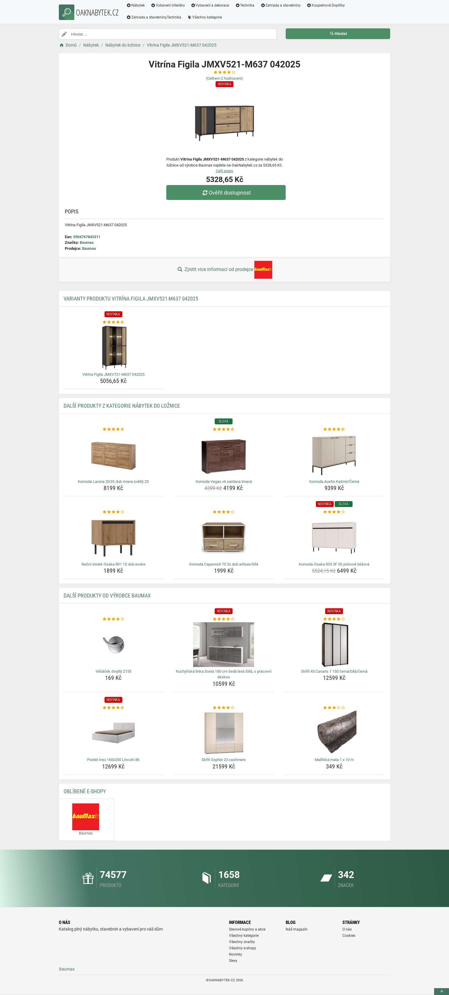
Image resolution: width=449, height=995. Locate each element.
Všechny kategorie (204, 17)
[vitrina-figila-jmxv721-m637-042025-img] (113, 347)
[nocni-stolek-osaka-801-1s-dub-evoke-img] (113, 537)
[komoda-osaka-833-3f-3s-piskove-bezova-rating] (334, 512)
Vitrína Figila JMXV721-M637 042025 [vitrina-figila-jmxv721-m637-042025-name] (113, 374)
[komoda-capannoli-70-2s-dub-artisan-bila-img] (223, 537)
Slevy (233, 961)
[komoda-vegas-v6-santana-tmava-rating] (223, 429)
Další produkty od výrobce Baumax (107, 595)
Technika (244, 5)
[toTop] (441, 991)
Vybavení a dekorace (210, 5)
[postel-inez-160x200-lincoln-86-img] (113, 733)
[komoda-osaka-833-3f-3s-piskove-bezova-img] (334, 537)
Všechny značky (242, 942)
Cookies (348, 936)
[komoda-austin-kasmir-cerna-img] (334, 454)
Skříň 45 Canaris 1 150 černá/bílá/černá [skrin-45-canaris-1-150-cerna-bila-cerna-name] (334, 671)
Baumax (87, 242)
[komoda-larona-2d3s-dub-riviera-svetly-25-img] (113, 454)
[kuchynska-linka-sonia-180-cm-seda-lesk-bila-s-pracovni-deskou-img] (223, 644)
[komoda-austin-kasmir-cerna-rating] (334, 429)
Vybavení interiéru (168, 5)
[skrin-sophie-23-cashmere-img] (223, 733)
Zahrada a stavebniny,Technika (153, 17)
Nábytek (135, 5)
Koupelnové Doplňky (326, 5)
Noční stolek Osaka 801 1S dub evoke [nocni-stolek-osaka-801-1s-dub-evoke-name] (113, 564)
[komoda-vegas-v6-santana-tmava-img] (223, 454)
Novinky (235, 954)
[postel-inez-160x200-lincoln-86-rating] (113, 708)
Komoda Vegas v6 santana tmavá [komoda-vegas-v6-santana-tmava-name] (224, 481)
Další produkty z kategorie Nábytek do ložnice (122, 406)
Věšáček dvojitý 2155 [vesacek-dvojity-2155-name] (113, 671)
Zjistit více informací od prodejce (224, 270)
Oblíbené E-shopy (85, 791)
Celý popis (224, 171)
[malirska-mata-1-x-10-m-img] (334, 733)
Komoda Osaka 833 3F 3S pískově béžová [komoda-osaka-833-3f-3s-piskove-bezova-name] (334, 564)
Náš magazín (296, 929)
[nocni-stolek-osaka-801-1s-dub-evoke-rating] (113, 512)
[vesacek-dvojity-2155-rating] (113, 619)
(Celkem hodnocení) (224, 78)
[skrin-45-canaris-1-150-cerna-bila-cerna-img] (334, 644)
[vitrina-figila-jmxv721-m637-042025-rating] (113, 322)
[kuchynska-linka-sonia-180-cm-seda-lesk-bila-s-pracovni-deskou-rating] (223, 619)
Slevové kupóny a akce (247, 929)
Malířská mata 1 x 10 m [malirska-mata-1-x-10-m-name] (334, 759)
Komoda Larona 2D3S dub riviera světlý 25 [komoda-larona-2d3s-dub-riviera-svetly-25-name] (113, 481)
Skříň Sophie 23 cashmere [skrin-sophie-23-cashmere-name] (224, 759)
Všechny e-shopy (242, 948)
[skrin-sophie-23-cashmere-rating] (223, 708)
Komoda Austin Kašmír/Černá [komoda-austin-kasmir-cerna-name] (334, 481)
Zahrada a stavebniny (280, 5)
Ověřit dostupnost (226, 193)
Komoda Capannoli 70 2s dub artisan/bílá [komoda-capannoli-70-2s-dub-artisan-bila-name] (223, 564)
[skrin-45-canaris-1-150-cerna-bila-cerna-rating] (334, 619)
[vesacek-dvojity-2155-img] (113, 644)
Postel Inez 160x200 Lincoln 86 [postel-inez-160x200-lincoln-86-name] (113, 759)
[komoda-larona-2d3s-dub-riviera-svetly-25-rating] (113, 429)
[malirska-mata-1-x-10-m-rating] (334, 708)
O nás (347, 929)
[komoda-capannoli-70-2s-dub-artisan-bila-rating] (223, 512)
